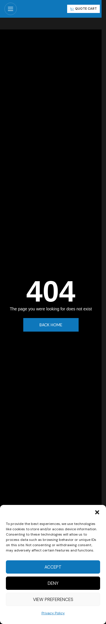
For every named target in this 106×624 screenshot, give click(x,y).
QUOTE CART (83, 8)
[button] (97, 512)
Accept (53, 567)
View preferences (53, 599)
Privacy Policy (53, 613)
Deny (53, 583)
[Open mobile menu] (10, 9)
